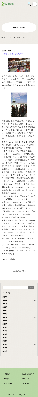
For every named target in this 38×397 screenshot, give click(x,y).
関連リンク (26, 379)
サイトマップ (26, 383)
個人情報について (28, 374)
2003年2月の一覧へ (19, 271)
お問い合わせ (8, 383)
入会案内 (7, 379)
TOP (2, 37)
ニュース (8, 37)
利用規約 (7, 374)
